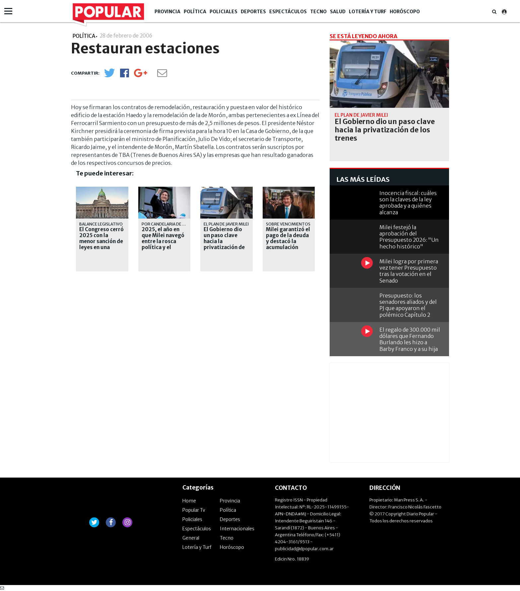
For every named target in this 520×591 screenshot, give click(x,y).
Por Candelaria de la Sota (170, 224)
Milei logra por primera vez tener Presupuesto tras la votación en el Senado (408, 271)
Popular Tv (193, 510)
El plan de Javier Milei (226, 224)
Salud (338, 12)
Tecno (318, 12)
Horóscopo (405, 12)
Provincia (167, 12)
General (190, 538)
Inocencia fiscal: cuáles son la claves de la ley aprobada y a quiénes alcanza (408, 203)
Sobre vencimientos (288, 224)
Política (195, 12)
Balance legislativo (101, 224)
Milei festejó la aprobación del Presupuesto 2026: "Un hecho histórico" (409, 237)
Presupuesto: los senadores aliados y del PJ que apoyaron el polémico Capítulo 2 (408, 305)
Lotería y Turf (367, 12)
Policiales (223, 12)
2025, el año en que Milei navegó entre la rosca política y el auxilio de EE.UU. (163, 241)
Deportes (253, 12)
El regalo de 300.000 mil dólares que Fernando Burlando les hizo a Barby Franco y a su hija (409, 339)
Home (189, 501)
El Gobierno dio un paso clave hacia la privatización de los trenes (224, 241)
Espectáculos (288, 12)
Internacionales (237, 529)
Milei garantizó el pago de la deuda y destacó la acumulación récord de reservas (288, 244)
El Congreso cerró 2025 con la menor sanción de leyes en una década (101, 241)
